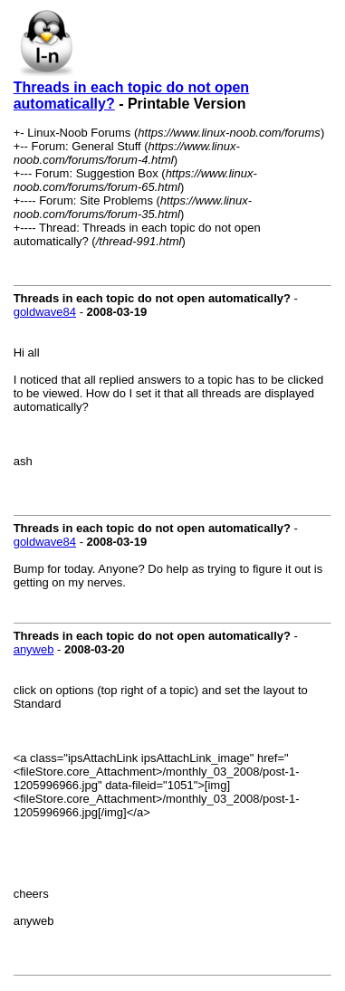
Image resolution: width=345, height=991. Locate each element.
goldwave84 (45, 312)
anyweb (34, 649)
